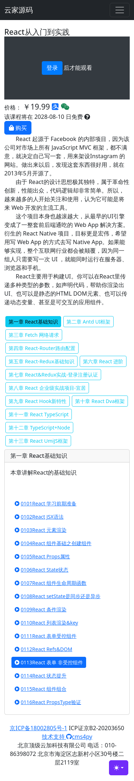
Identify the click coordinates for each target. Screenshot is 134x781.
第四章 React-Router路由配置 (42, 348)
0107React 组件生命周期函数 (50, 582)
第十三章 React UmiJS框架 (38, 440)
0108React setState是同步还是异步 (57, 596)
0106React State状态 (41, 569)
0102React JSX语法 (39, 516)
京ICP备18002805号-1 (38, 728)
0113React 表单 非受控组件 (49, 662)
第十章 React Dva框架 (100, 401)
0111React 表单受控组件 (45, 635)
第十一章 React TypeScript (39, 414)
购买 (18, 128)
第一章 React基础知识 (33, 321)
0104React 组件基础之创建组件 (53, 543)
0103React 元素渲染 (40, 530)
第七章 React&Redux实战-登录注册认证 (53, 374)
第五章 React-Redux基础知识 (41, 361)
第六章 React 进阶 (103, 361)
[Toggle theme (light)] (118, 767)
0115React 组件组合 (40, 688)
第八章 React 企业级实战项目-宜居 (47, 387)
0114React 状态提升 (40, 675)
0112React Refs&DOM (43, 649)
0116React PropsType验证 (48, 702)
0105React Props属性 (42, 556)
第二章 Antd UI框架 (88, 321)
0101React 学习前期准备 (45, 503)
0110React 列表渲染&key (46, 622)
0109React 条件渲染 (40, 609)
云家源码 (18, 10)
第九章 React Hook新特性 (37, 401)
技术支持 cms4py (67, 737)
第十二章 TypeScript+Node (39, 427)
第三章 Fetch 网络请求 (34, 334)
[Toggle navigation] (120, 10)
